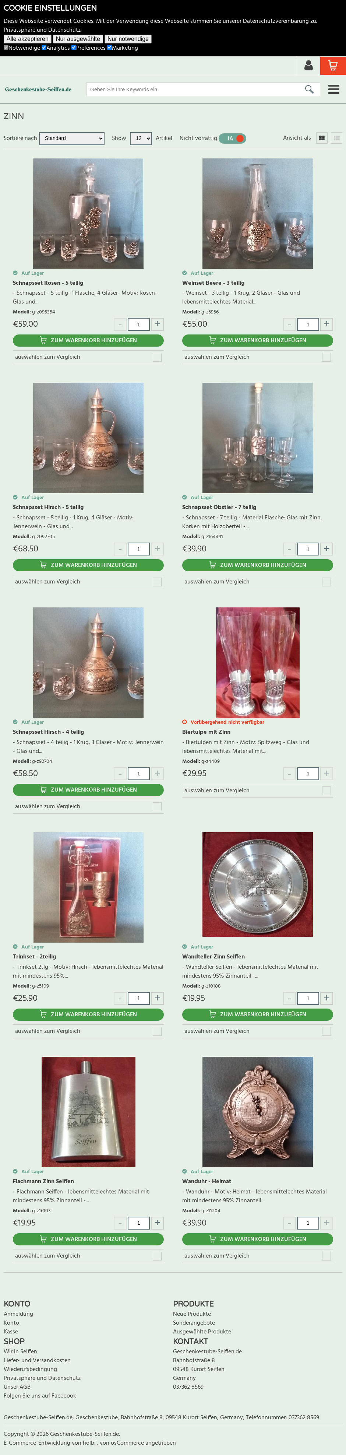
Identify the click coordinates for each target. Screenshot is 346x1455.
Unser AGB (17, 1387)
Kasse (11, 1332)
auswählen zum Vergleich (47, 357)
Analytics (56, 48)
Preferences (88, 48)
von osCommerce (122, 1443)
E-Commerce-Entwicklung (38, 1443)
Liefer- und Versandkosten (37, 1360)
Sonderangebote (194, 1323)
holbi (90, 1443)
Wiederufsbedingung (30, 1369)
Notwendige (22, 48)
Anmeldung (18, 1314)
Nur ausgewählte (78, 39)
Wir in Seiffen (20, 1352)
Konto (11, 1323)
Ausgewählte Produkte (202, 1332)
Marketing (122, 48)
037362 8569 (188, 1387)
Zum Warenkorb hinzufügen (94, 341)
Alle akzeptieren (28, 39)
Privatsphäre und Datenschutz (42, 30)
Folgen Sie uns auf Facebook (40, 1396)
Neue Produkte (192, 1314)
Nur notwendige (128, 39)
